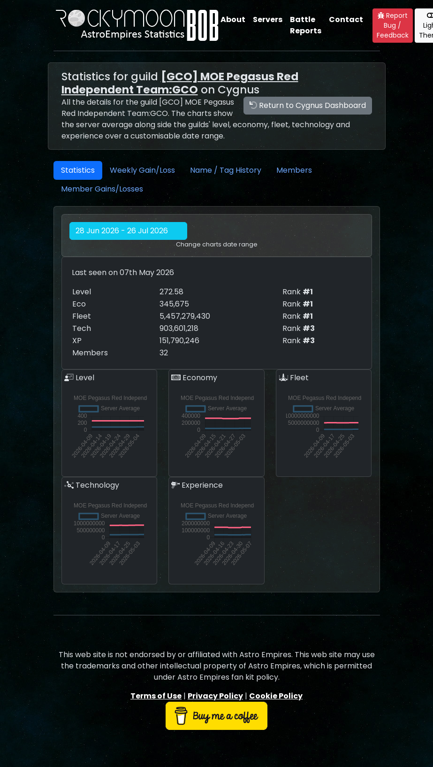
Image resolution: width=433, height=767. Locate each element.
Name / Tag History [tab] (225, 170)
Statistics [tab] (78, 170)
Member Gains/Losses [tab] (102, 189)
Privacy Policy (215, 695)
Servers (267, 19)
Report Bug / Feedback (393, 25)
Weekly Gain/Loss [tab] (142, 170)
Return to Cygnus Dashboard (308, 105)
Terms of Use (156, 695)
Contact (346, 19)
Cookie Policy (276, 695)
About (232, 19)
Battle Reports (305, 25)
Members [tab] (294, 170)
